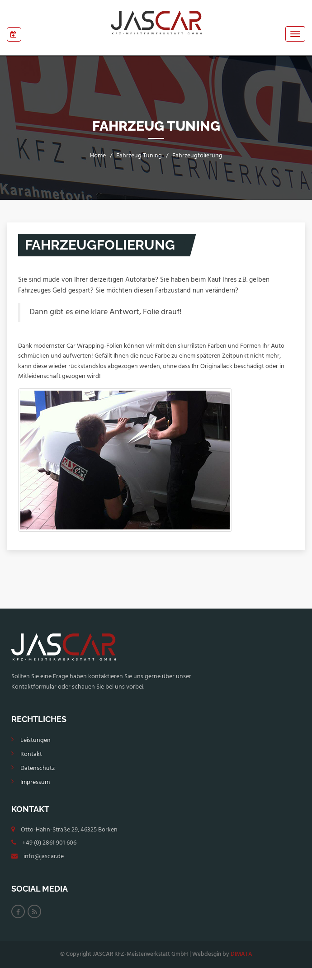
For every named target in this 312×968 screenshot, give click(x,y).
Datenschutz (37, 768)
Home (98, 156)
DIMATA (241, 954)
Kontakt (31, 754)
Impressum (35, 782)
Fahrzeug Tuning (139, 156)
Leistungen (35, 740)
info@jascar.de (44, 856)
